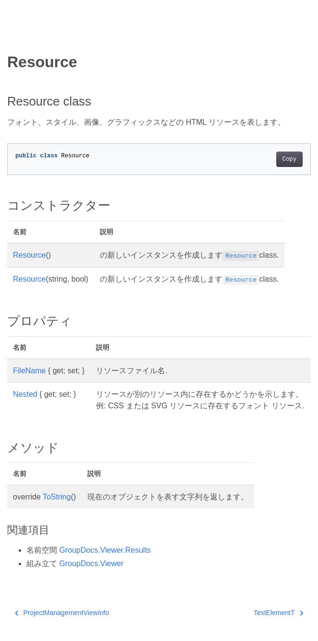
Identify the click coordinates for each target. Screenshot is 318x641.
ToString (57, 497)
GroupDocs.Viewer (91, 563)
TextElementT (278, 613)
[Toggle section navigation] (15, 36)
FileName (29, 371)
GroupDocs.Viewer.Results (105, 550)
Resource (29, 255)
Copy (289, 159)
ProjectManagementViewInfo (62, 613)
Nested (25, 394)
